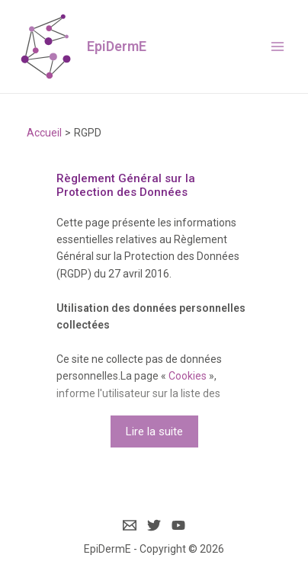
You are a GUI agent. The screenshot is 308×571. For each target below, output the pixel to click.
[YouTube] (178, 525)
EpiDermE (116, 46)
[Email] (129, 525)
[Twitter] (154, 525)
